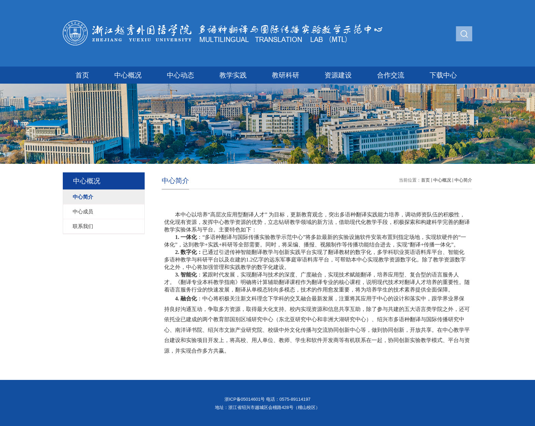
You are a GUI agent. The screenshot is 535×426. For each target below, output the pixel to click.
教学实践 (233, 75)
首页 (82, 75)
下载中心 (443, 75)
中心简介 (463, 180)
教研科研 (285, 75)
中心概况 (128, 75)
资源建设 (338, 75)
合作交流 (390, 75)
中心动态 (180, 75)
